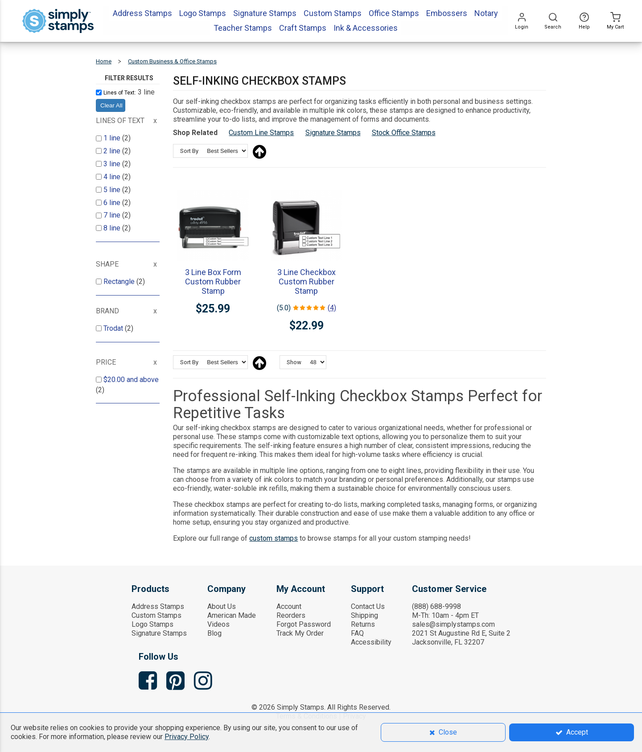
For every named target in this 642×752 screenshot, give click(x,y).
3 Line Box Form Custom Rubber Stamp (213, 281)
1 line (112, 138)
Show (294, 362)
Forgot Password (303, 624)
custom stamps (273, 538)
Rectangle (119, 281)
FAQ (357, 633)
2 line (112, 151)
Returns (363, 624)
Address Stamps (158, 606)
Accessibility (371, 642)
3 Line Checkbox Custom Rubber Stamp (306, 281)
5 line (112, 189)
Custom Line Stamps (261, 132)
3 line (112, 164)
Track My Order (300, 633)
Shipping (364, 615)
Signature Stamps (333, 132)
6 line (112, 202)
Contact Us (368, 606)
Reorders (290, 615)
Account (288, 606)
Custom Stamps (156, 615)
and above (131, 379)
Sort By (189, 151)
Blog (214, 633)
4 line (112, 177)
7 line (112, 215)
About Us (221, 606)
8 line (112, 228)
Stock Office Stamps (404, 132)
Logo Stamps (152, 624)
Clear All (111, 105)
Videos (218, 624)
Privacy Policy (187, 736)
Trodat (114, 328)
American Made (231, 615)
